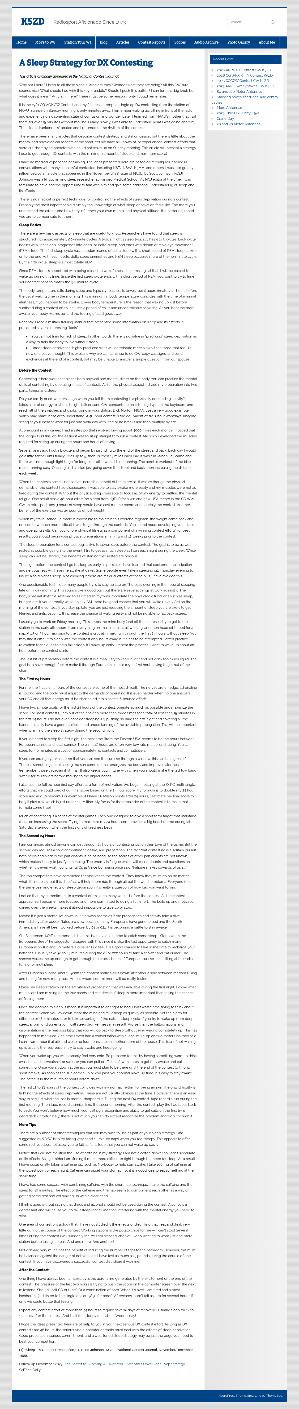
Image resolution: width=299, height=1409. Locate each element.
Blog (103, 42)
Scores (180, 42)
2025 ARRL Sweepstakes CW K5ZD (245, 86)
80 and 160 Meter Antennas (239, 91)
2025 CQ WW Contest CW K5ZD (243, 81)
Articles (122, 42)
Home (21, 42)
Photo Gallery (238, 42)
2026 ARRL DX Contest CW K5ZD (244, 70)
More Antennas (229, 108)
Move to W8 (45, 42)
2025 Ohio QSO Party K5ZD (239, 113)
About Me (267, 42)
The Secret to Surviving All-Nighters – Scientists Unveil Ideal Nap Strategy (124, 1364)
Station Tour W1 (77, 42)
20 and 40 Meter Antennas (238, 124)
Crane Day (225, 118)
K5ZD (32, 21)
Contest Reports (151, 42)
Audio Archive (206, 42)
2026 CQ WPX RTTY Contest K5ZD (245, 75)
